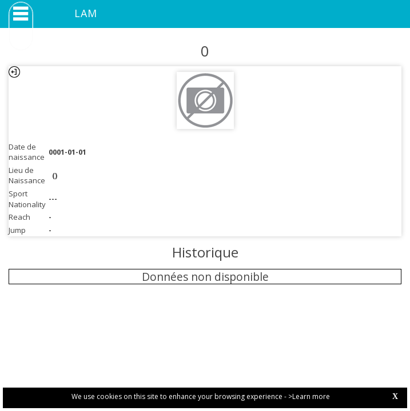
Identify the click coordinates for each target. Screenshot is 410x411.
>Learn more (309, 396)
